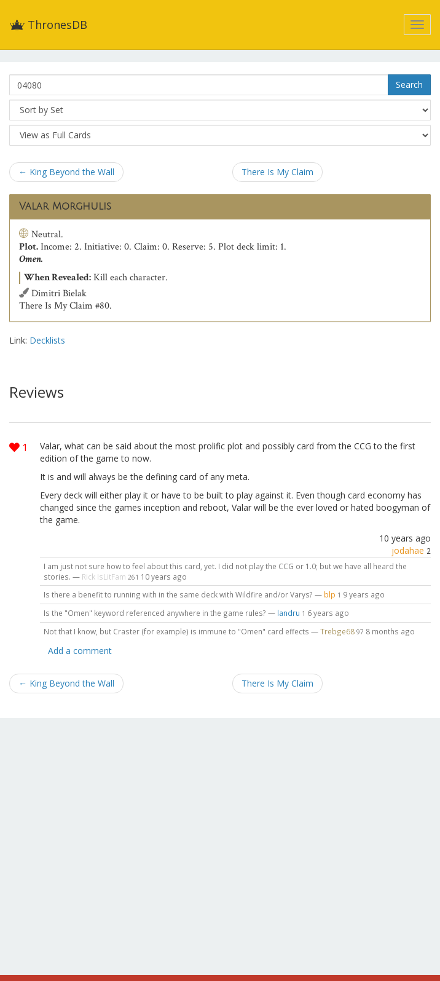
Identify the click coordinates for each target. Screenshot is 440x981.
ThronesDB (48, 24)
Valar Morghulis (65, 206)
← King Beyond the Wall (66, 172)
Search (409, 84)
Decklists (47, 340)
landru (288, 613)
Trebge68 (338, 631)
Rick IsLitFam (104, 576)
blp (330, 594)
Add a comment (80, 650)
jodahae (407, 550)
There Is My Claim (277, 172)
